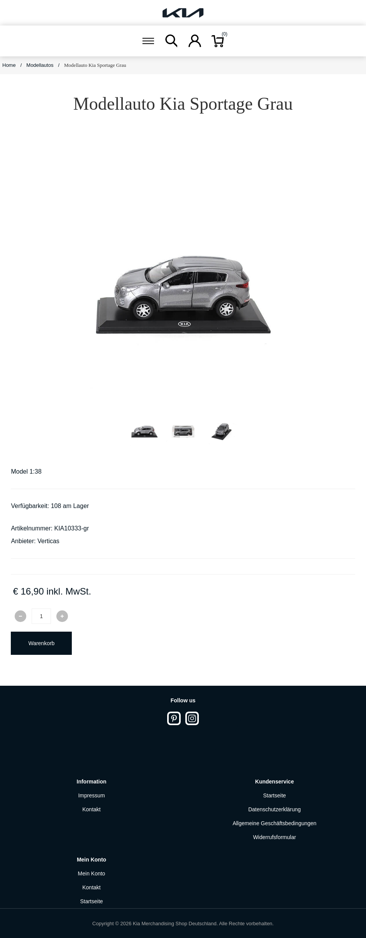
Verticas (48, 541)
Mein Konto (91, 873)
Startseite (274, 795)
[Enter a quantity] (41, 616)
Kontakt (91, 809)
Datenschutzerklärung (274, 809)
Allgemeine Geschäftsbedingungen (274, 823)
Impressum (91, 795)
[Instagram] (192, 718)
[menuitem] (91, 795)
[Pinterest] (174, 718)
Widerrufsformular (274, 837)
